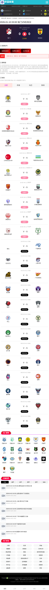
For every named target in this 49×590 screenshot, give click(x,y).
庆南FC (8, 561)
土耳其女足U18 (8, 160)
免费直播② (16, 51)
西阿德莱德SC (8, 204)
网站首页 (9, 18)
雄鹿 (38, 321)
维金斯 (8, 558)
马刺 (8, 423)
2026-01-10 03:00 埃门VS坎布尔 (26, 18)
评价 (40, 568)
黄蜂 (38, 292)
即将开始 (24, 251)
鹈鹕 (38, 394)
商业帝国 (8, 552)
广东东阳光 (38, 277)
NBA (29, 285)
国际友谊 (29, 153)
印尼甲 (29, 226)
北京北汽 (8, 263)
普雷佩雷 (8, 101)
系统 (24, 552)
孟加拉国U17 (24, 558)
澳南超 (29, 197)
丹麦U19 (3, 6)
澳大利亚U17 (8, 175)
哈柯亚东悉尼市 (38, 219)
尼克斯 (8, 292)
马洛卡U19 (38, 145)
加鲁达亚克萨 (8, 234)
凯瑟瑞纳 (8, 116)
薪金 (12, 80)
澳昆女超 (29, 123)
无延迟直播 (7, 80)
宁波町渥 (38, 248)
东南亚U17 (29, 167)
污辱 (8, 545)
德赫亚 (8, 548)
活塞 (38, 350)
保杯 (40, 561)
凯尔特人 (8, 336)
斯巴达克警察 (38, 101)
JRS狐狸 (24, 565)
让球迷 (2, 80)
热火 (8, 380)
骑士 (8, 365)
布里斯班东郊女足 (38, 131)
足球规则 (24, 561)
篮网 (38, 307)
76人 (8, 321)
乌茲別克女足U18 (38, 160)
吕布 (40, 558)
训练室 (41, 555)
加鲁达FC (38, 116)
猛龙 (8, 307)
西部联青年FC (38, 190)
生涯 (24, 545)
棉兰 (38, 234)
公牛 (38, 409)
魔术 (38, 336)
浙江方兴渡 (8, 278)
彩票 (24, 555)
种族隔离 (19, 80)
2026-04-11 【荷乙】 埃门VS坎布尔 (17, 56)
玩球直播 (26, 51)
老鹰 (38, 379)
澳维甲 (29, 182)
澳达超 (29, 108)
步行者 (8, 350)
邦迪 (40, 545)
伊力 (15, 80)
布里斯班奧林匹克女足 (8, 131)
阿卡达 (8, 565)
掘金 (38, 423)
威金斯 (8, 568)
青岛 (8, 248)
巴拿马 (24, 80)
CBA (29, 241)
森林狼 (8, 394)
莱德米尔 (8, 219)
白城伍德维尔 (38, 204)
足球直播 (14, 18)
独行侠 (8, 409)
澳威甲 (29, 212)
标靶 (24, 568)
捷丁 (29, 94)
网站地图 (35, 581)
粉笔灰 (24, 548)
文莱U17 (38, 175)
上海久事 (38, 263)
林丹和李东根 (41, 552)
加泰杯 (41, 565)
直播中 (24, 104)
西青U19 (29, 138)
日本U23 (40, 548)
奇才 (38, 365)
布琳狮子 (8, 190)
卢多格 (8, 555)
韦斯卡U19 (8, 145)
